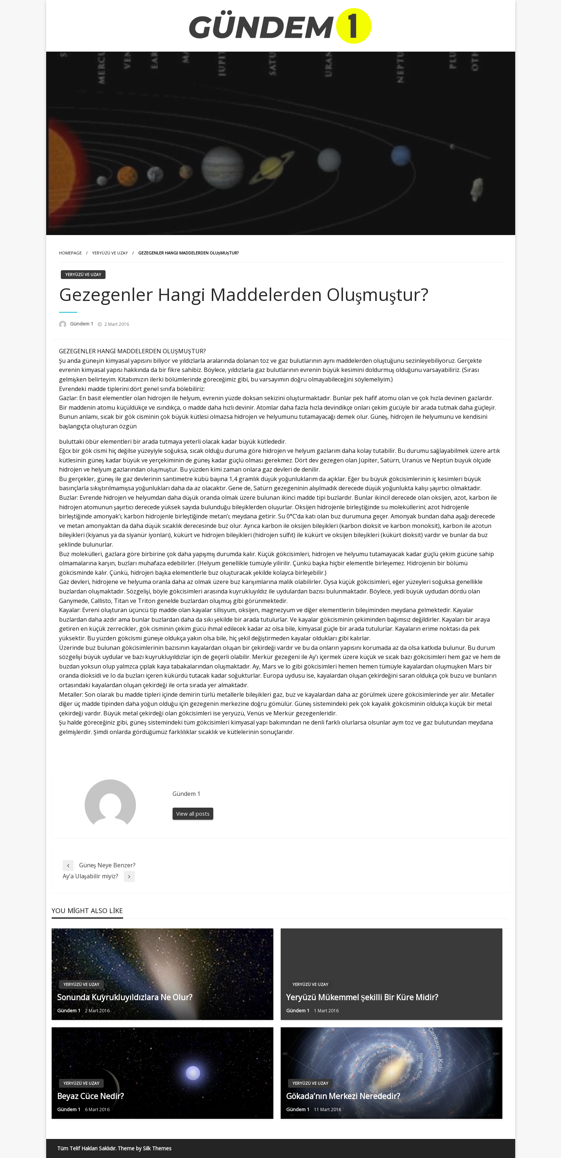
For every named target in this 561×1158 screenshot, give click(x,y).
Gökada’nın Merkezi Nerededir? (343, 1096)
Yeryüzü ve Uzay (110, 253)
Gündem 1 (82, 323)
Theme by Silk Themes (144, 1148)
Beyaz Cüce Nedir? (90, 1096)
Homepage (70, 253)
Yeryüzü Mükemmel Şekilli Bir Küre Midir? (362, 997)
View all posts (193, 813)
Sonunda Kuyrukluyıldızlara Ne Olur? (124, 997)
